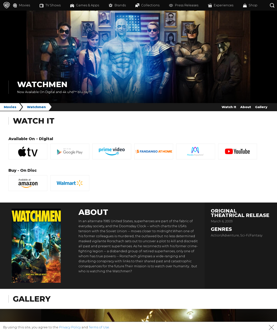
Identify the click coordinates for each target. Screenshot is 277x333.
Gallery (261, 107)
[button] (271, 327)
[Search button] (272, 5)
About (245, 107)
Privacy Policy (70, 327)
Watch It (229, 107)
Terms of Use (99, 327)
